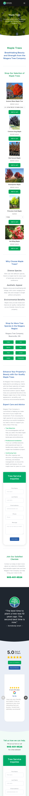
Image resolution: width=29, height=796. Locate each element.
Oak (21, 342)
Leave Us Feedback (14, 662)
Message (14, 522)
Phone (14, 514)
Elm (21, 347)
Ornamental (21, 358)
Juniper (8, 358)
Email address (15, 505)
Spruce (8, 347)
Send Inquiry (14, 539)
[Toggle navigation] (24, 3)
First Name (14, 488)
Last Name (14, 497)
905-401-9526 (14, 577)
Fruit (8, 352)
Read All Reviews (14, 667)
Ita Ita (14, 696)
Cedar (8, 342)
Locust (20, 352)
